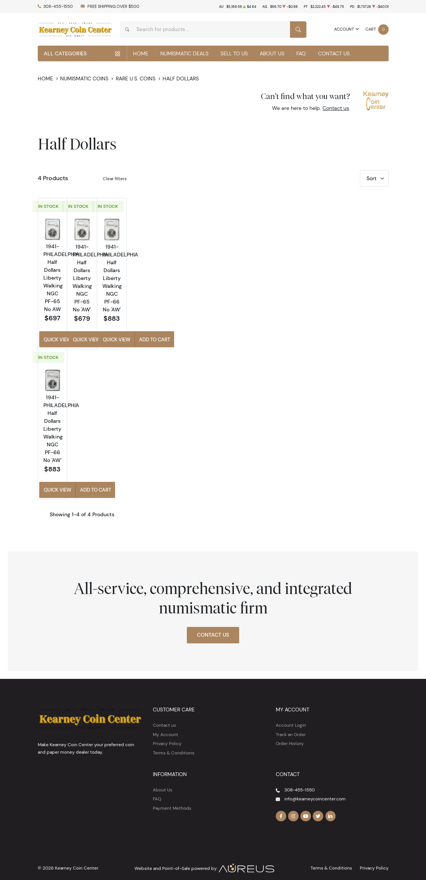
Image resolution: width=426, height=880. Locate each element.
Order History (290, 734)
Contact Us (334, 53)
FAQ (301, 53)
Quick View (149, 335)
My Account (165, 725)
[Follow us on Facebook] (281, 807)
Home (140, 53)
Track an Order (291, 725)
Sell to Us (234, 53)
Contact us (335, 108)
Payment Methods (172, 799)
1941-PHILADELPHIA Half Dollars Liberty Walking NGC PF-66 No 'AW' (345, 297)
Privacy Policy (167, 734)
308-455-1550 (58, 6)
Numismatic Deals (184, 53)
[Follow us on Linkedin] (330, 807)
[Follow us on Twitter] (318, 807)
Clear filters (115, 178)
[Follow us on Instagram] (293, 807)
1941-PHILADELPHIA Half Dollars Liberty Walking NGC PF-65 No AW (170, 297)
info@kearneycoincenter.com (315, 790)
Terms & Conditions (173, 744)
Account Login (291, 716)
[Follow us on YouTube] (305, 807)
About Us (272, 53)
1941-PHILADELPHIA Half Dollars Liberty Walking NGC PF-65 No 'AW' (258, 297)
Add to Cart (191, 335)
